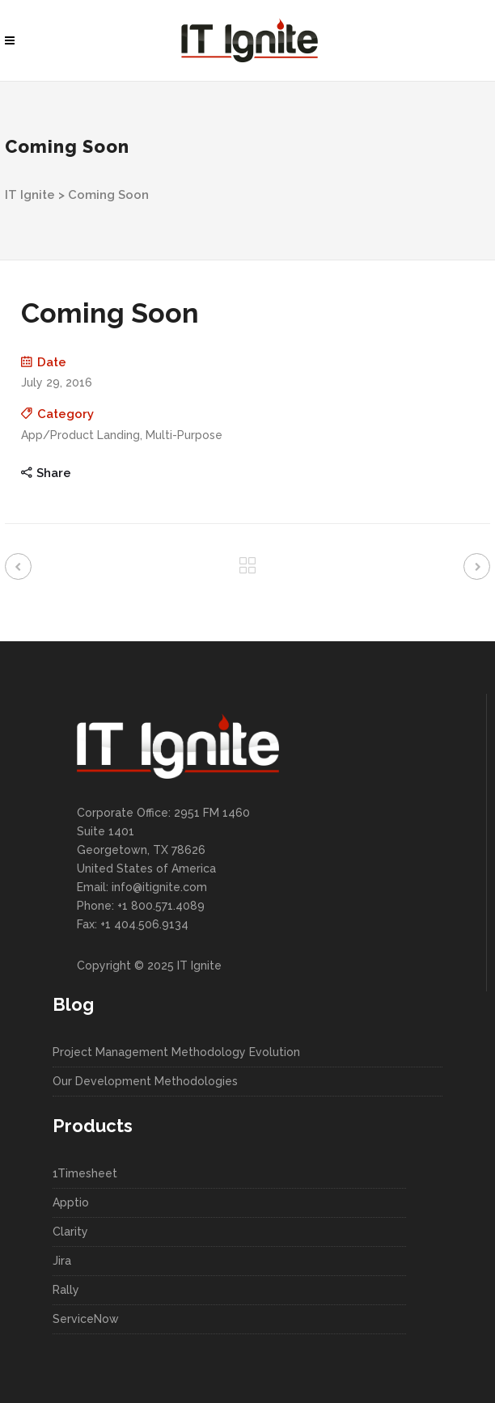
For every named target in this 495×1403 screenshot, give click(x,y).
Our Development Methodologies (145, 1081)
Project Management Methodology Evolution (176, 1052)
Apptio (71, 1202)
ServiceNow (86, 1318)
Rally (66, 1289)
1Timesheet (85, 1173)
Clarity (70, 1231)
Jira (62, 1260)
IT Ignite (30, 195)
